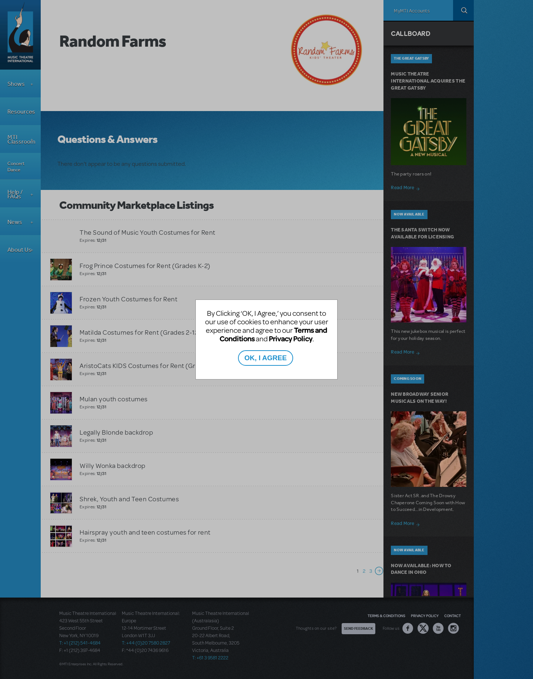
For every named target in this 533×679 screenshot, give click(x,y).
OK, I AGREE (265, 358)
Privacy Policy (290, 338)
